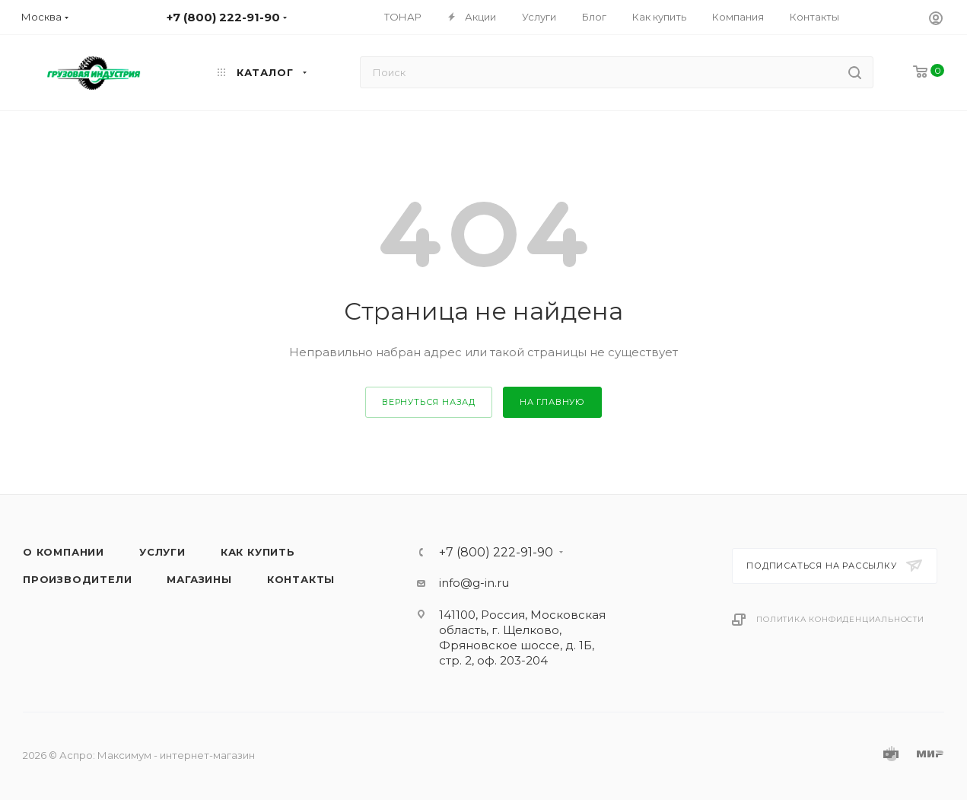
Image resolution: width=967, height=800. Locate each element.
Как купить (258, 552)
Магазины (199, 579)
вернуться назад (429, 402)
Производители (77, 579)
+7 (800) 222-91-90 (496, 553)
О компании (63, 552)
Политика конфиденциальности (840, 619)
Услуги (162, 552)
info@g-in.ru (474, 582)
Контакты (301, 579)
